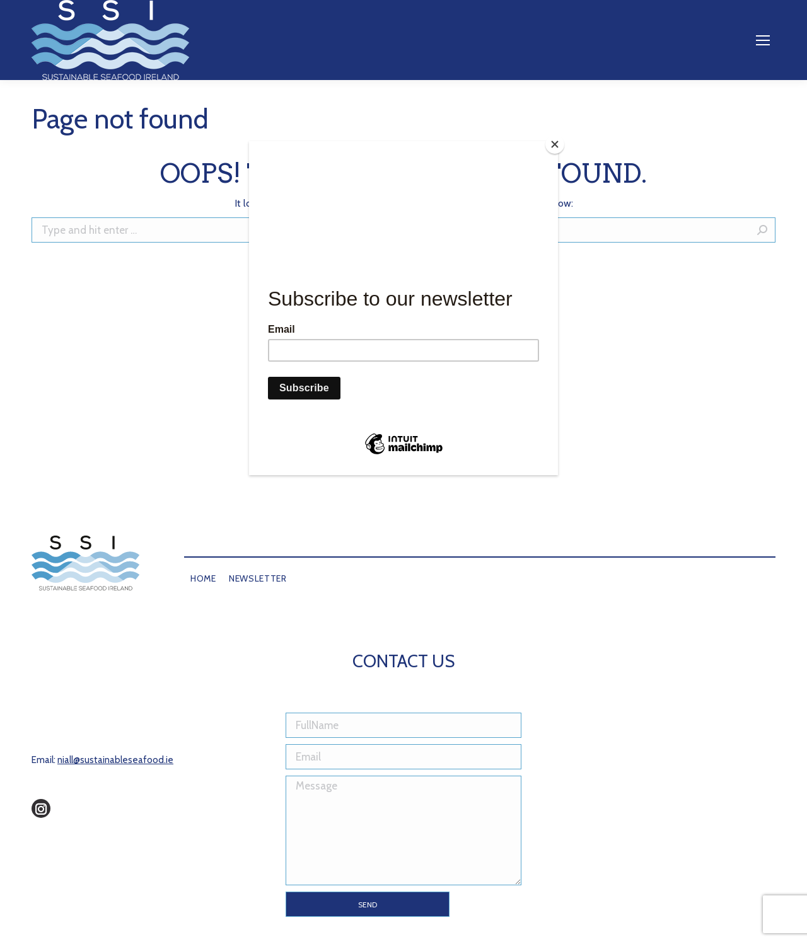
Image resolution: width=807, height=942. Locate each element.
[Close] (554, 144)
